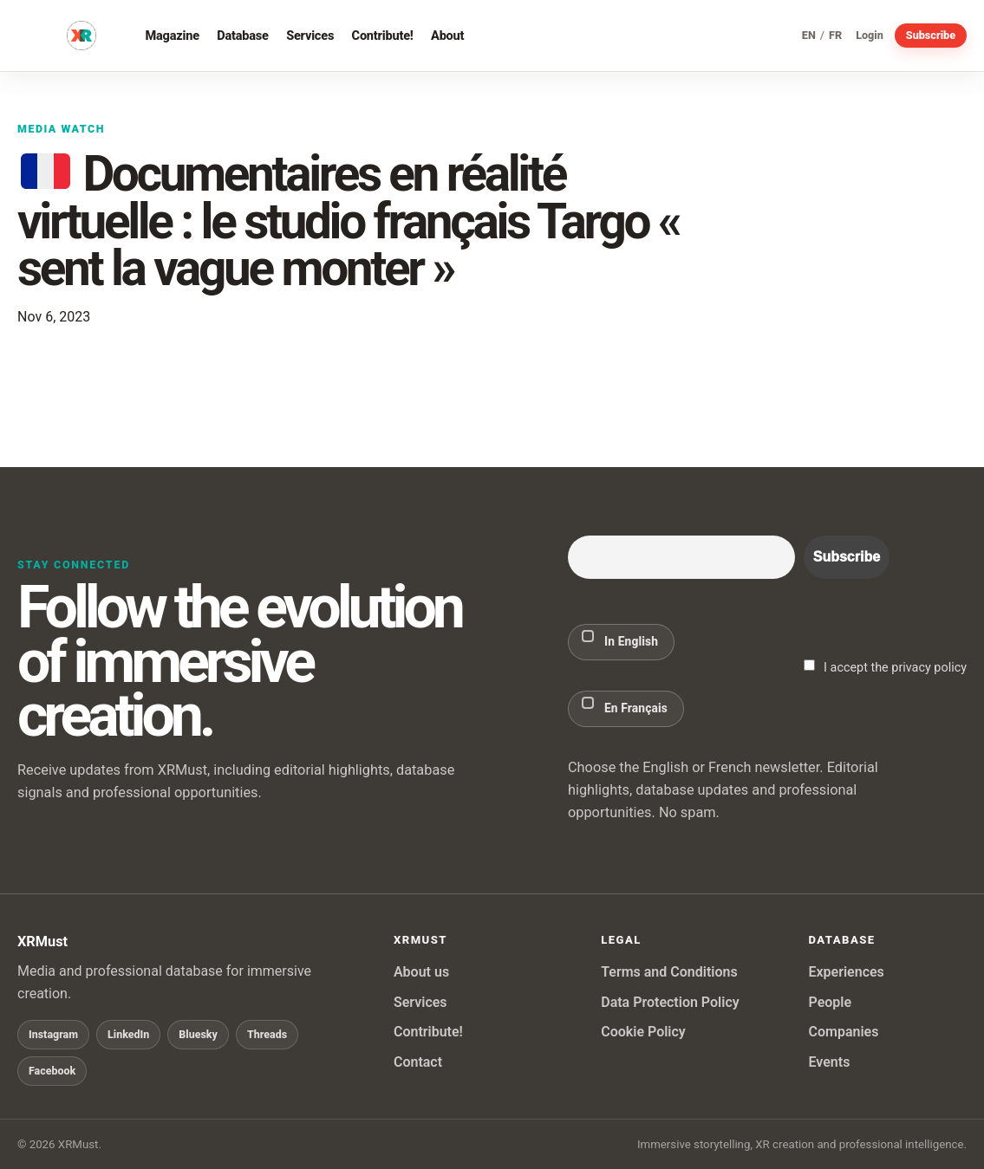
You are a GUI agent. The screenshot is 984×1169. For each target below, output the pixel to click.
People (829, 1002)
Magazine (172, 35)
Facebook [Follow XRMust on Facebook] (52, 1070)
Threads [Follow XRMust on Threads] (267, 1034)
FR (835, 36)
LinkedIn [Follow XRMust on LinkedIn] (128, 1034)
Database (242, 35)
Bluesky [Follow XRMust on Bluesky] (198, 1034)
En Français (625, 706)
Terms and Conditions (669, 972)
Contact (418, 1062)
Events (829, 1062)
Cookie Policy (643, 1031)
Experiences (845, 972)
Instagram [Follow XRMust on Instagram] (53, 1034)
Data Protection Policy (670, 1002)
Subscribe (930, 35)
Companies (843, 1031)
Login (869, 36)
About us (421, 972)
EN (809, 36)
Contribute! (383, 35)
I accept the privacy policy (885, 667)
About (447, 35)
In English (620, 639)
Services (310, 35)
